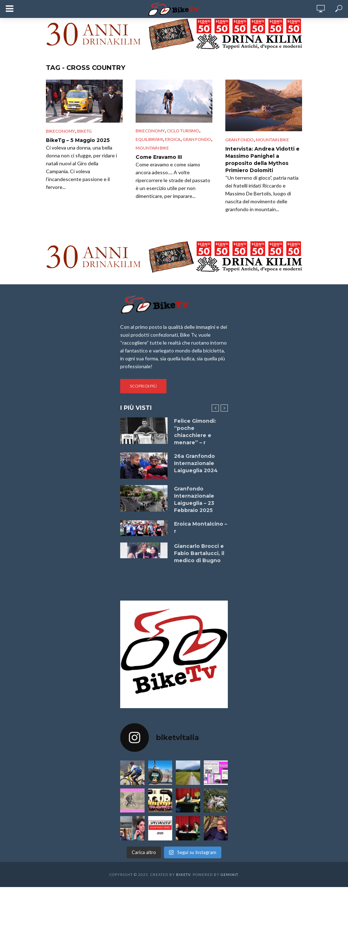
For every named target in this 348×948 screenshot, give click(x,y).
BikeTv (183, 874)
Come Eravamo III (159, 157)
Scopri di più (143, 386)
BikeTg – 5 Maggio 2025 (78, 140)
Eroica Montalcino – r (200, 527)
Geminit (229, 874)
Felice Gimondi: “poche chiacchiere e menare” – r (195, 432)
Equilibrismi (149, 139)
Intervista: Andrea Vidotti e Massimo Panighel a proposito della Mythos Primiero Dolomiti (262, 160)
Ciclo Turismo (183, 130)
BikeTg (84, 131)
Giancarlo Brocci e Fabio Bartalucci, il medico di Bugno (199, 553)
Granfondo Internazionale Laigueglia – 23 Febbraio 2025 (194, 499)
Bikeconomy (60, 131)
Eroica (172, 139)
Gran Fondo (197, 139)
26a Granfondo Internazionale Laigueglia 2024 (196, 463)
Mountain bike (152, 148)
